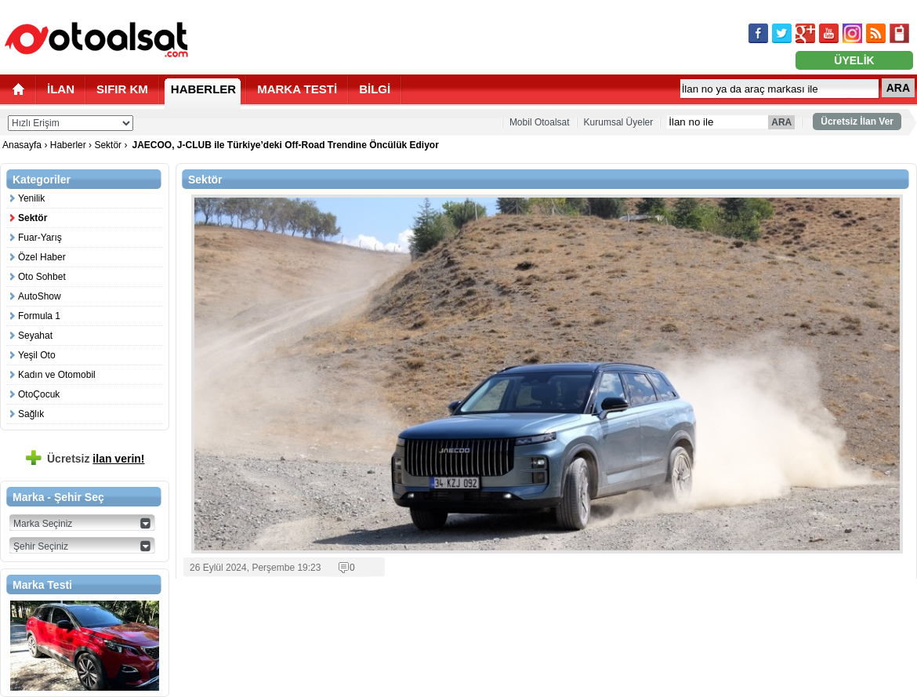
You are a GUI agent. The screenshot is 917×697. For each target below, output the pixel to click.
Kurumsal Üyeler (619, 122)
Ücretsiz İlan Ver (857, 121)
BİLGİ (374, 89)
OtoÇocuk (39, 394)
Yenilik (31, 198)
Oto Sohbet (42, 276)
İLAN (60, 89)
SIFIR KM (122, 89)
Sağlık (31, 413)
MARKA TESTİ (297, 89)
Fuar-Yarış (40, 237)
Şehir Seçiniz (40, 546)
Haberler (68, 145)
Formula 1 (39, 315)
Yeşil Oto (37, 355)
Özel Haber (42, 257)
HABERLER (203, 89)
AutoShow (39, 296)
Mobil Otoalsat (539, 122)
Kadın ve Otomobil (57, 374)
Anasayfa (23, 145)
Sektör (107, 145)
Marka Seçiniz (42, 523)
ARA (898, 88)
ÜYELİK (854, 60)
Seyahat (35, 335)
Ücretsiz (96, 458)
